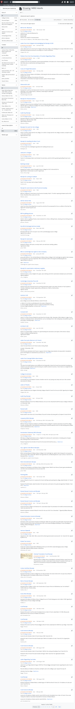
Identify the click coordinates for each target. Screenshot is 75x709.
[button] (62, 2)
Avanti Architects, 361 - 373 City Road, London (9, 71)
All (2, 15)
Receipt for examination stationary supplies (32, 268)
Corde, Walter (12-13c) (9, 119)
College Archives (9, 18)
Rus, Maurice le (9, 122)
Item (9, 131)
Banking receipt (24, 164)
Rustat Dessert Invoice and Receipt (30, 491)
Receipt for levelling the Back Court (30, 141)
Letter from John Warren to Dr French (30, 340)
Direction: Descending (68, 19)
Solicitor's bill (24, 295)
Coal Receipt (23, 606)
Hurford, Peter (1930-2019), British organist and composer (9, 51)
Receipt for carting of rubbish (28, 176)
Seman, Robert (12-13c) (9, 96)
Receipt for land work (26, 239)
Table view (37, 19)
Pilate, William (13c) (9, 106)
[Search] (25, 2)
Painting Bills (24, 474)
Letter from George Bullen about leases (31, 358)
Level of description (7, 125)
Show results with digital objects (65, 23)
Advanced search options (27, 16)
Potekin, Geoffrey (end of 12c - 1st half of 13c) (9, 109)
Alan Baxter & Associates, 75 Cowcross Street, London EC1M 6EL (9, 64)
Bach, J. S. (9, 69)
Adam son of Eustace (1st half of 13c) (9, 115)
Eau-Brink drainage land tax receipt (30, 226)
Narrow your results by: (9, 8)
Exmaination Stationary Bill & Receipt (30, 432)
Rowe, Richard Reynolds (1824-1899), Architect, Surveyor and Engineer (9, 92)
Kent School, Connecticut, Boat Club (9, 99)
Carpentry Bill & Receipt (27, 418)
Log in (71, 2)
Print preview (23, 19)
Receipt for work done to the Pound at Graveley (33, 188)
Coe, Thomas (9, 61)
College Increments (25, 374)
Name (3, 85)
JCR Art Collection (9, 38)
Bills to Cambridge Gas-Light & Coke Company (33, 251)
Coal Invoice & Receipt (26, 630)
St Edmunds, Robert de (9, 113)
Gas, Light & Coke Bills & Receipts (29, 447)
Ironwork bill (24, 312)
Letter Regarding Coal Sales (28, 659)
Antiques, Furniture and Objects (9, 32)
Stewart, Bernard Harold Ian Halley (9, 75)
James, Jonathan (9, 79)
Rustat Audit (23, 409)
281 (56, 707)
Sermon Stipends (25, 530)
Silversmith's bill (25, 84)
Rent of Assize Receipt (26, 581)
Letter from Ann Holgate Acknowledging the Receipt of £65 (36, 43)
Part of (4, 12)
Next (60, 707)
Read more (33, 107)
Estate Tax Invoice (25, 541)
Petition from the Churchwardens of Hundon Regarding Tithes (37, 56)
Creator (4, 44)
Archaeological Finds (9, 36)
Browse (5, 2)
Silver (9, 30)
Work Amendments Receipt (28, 462)
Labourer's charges (25, 152)
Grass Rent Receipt (25, 593)
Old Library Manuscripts (9, 41)
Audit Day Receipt (25, 113)
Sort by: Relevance (57, 19)
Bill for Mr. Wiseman (26, 27)
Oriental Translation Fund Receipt (43, 554)
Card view (31, 19)
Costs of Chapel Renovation (28, 69)
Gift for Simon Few (25, 200)
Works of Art (9, 27)
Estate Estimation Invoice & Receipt (30, 516)
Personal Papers (9, 21)
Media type (5, 135)
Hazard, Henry (9, 81)
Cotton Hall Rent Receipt (27, 568)
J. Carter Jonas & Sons (9, 58)
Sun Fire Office (9, 56)
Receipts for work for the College (29, 127)
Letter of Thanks (25, 385)
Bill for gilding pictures (26, 213)
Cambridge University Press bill (29, 281)
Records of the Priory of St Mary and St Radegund (9, 23)
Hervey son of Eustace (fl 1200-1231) (9, 103)
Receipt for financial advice (28, 98)
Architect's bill (24, 326)
